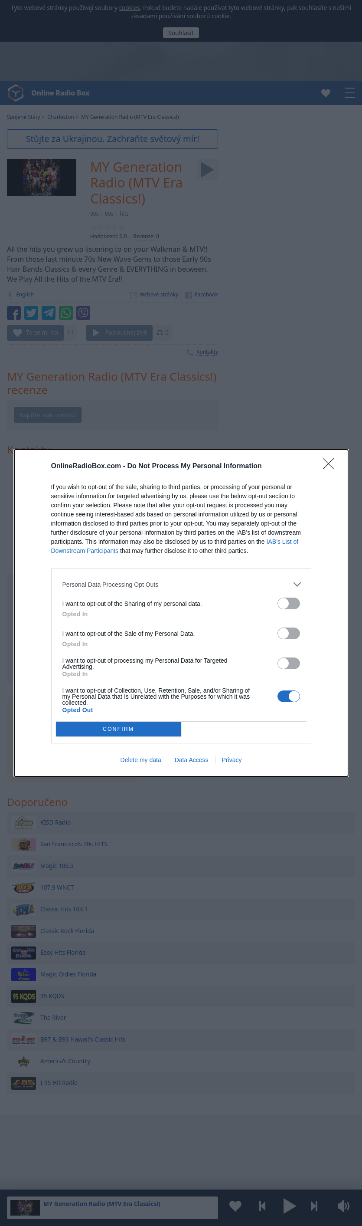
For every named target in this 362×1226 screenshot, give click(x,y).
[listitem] (181, 584)
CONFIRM (118, 729)
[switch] (288, 603)
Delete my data (141, 759)
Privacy (232, 759)
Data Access (192, 759)
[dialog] (181, 613)
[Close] (331, 466)
